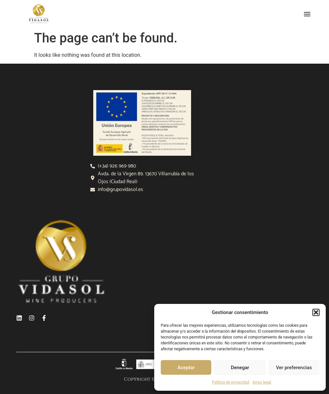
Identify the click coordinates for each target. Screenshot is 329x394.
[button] (316, 312)
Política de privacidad (230, 382)
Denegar (240, 367)
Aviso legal (261, 382)
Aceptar (186, 367)
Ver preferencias (294, 367)
